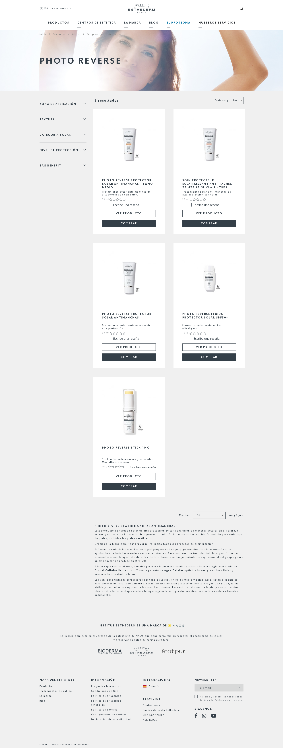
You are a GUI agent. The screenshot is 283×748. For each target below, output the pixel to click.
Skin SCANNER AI (154, 714)
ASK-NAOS (150, 719)
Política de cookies (104, 709)
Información (103, 679)
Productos (47, 686)
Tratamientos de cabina (56, 690)
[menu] (141, 22)
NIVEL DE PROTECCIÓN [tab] (59, 150)
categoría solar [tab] (55, 134)
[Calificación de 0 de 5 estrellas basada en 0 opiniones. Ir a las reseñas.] (118, 199)
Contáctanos (151, 705)
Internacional (157, 679)
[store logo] (141, 8)
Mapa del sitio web (57, 679)
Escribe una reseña (126, 205)
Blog (43, 700)
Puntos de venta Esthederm (162, 710)
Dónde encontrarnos (56, 8)
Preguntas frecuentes (106, 686)
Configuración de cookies (109, 714)
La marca (46, 695)
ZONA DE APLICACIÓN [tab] (58, 104)
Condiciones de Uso (105, 690)
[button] (151, 686)
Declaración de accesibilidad (111, 719)
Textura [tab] (47, 119)
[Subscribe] (239, 687)
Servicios (152, 698)
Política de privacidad (106, 695)
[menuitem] (58, 22)
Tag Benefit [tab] (50, 165)
